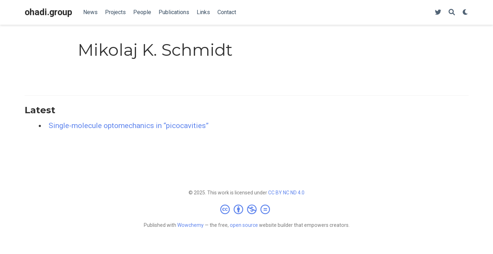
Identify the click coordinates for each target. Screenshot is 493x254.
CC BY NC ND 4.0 (286, 192)
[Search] (452, 12)
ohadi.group (48, 12)
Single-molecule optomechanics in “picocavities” (129, 125)
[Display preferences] (465, 12)
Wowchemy (190, 225)
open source (244, 225)
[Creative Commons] (246, 209)
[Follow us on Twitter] (438, 12)
